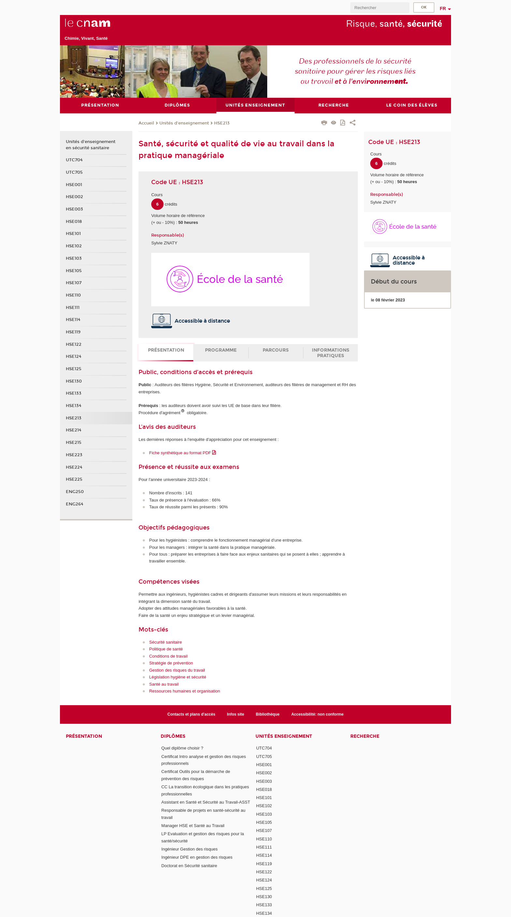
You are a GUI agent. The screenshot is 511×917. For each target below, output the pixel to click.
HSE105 (74, 270)
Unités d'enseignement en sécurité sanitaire (90, 144)
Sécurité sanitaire (165, 641)
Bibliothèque (268, 714)
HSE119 (73, 331)
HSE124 (73, 356)
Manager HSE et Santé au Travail (193, 825)
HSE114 (73, 319)
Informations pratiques (330, 352)
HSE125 (73, 368)
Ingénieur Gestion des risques (189, 848)
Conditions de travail (168, 655)
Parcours (276, 350)
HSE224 (74, 467)
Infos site (235, 714)
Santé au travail (164, 683)
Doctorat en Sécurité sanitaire (189, 865)
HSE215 (73, 442)
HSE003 (74, 209)
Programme (221, 350)
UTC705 (74, 172)
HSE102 (74, 246)
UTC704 (74, 160)
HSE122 (73, 344)
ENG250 (75, 491)
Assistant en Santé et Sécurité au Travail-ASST (205, 801)
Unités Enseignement (284, 736)
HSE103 (74, 258)
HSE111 (73, 307)
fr (443, 8)
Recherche (364, 736)
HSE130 (74, 381)
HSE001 (74, 184)
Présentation (166, 350)
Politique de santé (166, 649)
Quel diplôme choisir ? (182, 748)
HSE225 (74, 479)
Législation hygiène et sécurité (177, 677)
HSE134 (73, 405)
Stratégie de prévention (171, 663)
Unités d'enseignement (184, 123)
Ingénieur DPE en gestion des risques (196, 857)
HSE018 (74, 221)
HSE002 (74, 196)
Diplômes (173, 736)
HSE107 (73, 282)
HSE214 (73, 430)
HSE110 (73, 295)
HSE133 (73, 393)
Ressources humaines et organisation (184, 690)
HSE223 (74, 454)
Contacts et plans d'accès (191, 714)
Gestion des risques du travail (177, 669)
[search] (379, 7)
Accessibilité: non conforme (317, 714)
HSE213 (222, 123)
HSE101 (73, 233)
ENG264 (74, 503)
